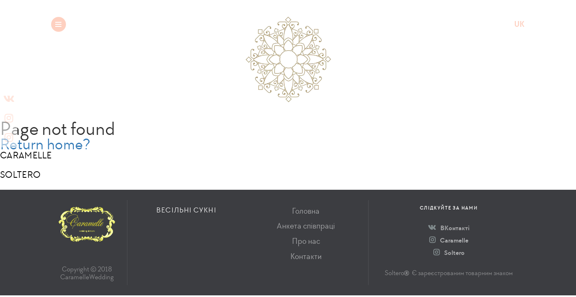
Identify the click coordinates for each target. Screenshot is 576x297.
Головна (306, 211)
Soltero (449, 252)
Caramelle (448, 240)
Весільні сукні (126, 24)
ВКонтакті (449, 228)
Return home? (45, 144)
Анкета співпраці (306, 226)
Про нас (306, 241)
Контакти (306, 256)
